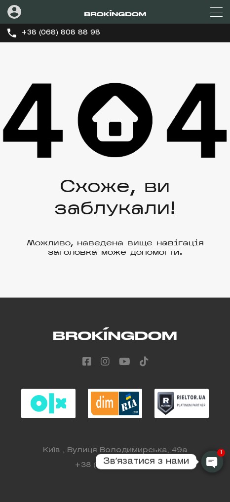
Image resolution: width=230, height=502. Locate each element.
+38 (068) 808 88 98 (60, 33)
